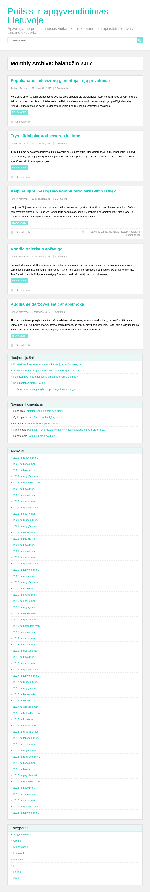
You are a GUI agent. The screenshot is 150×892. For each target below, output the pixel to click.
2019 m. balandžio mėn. (26, 625)
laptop (124, 231)
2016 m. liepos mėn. (24, 762)
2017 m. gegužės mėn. (26, 706)
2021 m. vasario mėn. (25, 551)
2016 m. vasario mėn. (25, 794)
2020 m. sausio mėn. (25, 594)
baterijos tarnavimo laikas (105, 231)
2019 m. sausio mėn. (25, 638)
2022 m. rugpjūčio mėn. (26, 476)
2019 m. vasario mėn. (25, 632)
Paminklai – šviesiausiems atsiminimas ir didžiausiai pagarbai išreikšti (66, 429)
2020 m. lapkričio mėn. (26, 569)
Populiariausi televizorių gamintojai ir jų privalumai (60, 80)
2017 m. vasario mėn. (25, 725)
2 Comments (61, 256)
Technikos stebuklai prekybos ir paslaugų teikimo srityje (44, 389)
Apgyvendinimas (22, 834)
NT (15, 865)
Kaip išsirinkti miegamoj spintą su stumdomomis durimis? (45, 376)
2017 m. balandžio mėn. (26, 713)
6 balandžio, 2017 (41, 312)
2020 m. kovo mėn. (24, 588)
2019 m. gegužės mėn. (26, 619)
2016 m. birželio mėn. (25, 769)
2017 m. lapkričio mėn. (26, 675)
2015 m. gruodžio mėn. (26, 806)
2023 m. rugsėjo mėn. (25, 457)
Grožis (17, 840)
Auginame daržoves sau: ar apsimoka (47, 304)
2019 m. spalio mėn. (24, 600)
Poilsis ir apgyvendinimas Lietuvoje (57, 15)
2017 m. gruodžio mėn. (26, 669)
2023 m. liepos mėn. (24, 463)
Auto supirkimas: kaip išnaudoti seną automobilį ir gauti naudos (48, 370)
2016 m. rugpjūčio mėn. (26, 756)
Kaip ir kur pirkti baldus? (41, 435)
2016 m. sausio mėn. (25, 800)
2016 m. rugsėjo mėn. (25, 750)
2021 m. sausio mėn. (25, 557)
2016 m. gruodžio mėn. (26, 731)
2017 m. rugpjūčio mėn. (26, 688)
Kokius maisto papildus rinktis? (42, 423)
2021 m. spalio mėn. (24, 513)
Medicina (18, 859)
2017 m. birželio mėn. (25, 700)
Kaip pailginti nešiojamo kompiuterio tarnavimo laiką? (63, 191)
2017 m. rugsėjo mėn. (25, 681)
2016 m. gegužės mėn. (26, 775)
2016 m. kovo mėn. (24, 787)
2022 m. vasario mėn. (25, 495)
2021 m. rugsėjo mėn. (25, 520)
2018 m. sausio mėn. (25, 663)
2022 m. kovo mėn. (24, 488)
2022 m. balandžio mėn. (26, 482)
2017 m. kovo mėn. (24, 719)
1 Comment (61, 143)
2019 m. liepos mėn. (24, 613)
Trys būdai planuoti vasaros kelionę (45, 136)
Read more (19, 112)
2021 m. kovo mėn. (24, 544)
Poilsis (17, 871)
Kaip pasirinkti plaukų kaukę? (29, 382)
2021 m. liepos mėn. (24, 532)
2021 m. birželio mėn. (25, 538)
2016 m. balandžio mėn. (26, 781)
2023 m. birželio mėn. (25, 470)
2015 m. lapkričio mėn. (26, 812)
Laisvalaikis (19, 853)
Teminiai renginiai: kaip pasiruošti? (44, 411)
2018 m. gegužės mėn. (26, 650)
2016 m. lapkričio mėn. (26, 737)
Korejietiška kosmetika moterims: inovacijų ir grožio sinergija (47, 364)
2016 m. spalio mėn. (24, 744)
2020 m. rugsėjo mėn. (25, 576)
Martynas (23, 88)
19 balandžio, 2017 (41, 143)
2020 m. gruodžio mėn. (26, 563)
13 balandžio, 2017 (41, 256)
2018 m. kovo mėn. (24, 657)
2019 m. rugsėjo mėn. (25, 607)
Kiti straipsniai (22, 121)
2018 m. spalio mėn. (24, 644)
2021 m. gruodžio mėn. (26, 507)
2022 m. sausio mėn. (25, 501)
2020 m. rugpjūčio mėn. (26, 582)
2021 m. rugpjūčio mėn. (26, 526)
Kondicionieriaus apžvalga (36, 249)
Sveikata (18, 878)
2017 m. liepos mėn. (24, 694)
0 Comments (61, 88)
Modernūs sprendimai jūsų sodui (43, 417)
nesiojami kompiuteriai (133, 233)
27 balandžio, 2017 (41, 88)
